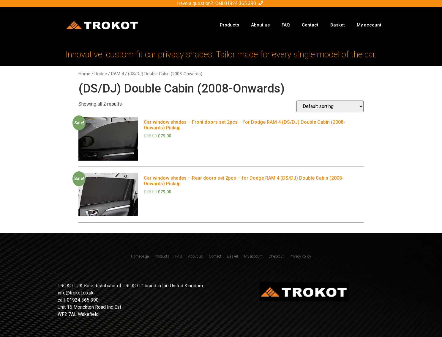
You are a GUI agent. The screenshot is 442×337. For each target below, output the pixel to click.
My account (369, 25)
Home (84, 73)
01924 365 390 (240, 3)
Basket (337, 25)
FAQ (286, 25)
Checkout (276, 256)
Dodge (100, 73)
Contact (310, 25)
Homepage (140, 256)
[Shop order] (330, 106)
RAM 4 (117, 73)
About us (260, 25)
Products (229, 25)
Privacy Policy (300, 256)
